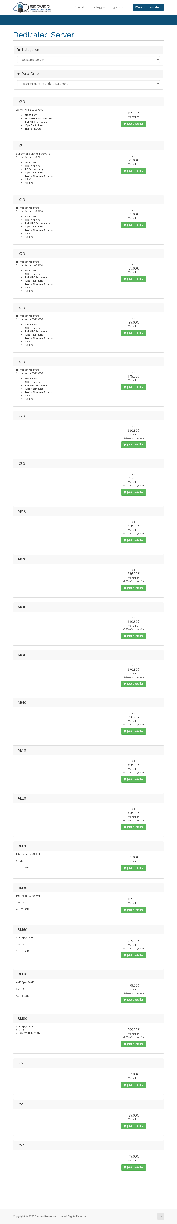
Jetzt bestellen (134, 124)
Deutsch (81, 7)
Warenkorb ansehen (148, 7)
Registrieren (117, 7)
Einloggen (99, 7)
